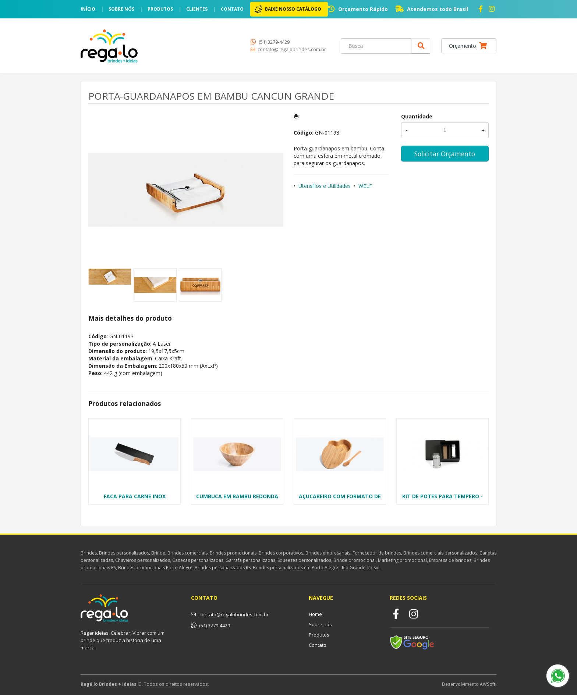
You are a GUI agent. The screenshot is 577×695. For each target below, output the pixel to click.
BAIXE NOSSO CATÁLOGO (293, 9)
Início (88, 9)
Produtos (160, 9)
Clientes (197, 9)
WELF (365, 185)
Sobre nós (121, 9)
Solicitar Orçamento (444, 153)
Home (315, 614)
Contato (232, 9)
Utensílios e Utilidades (324, 185)
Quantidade (416, 116)
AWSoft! (488, 684)
